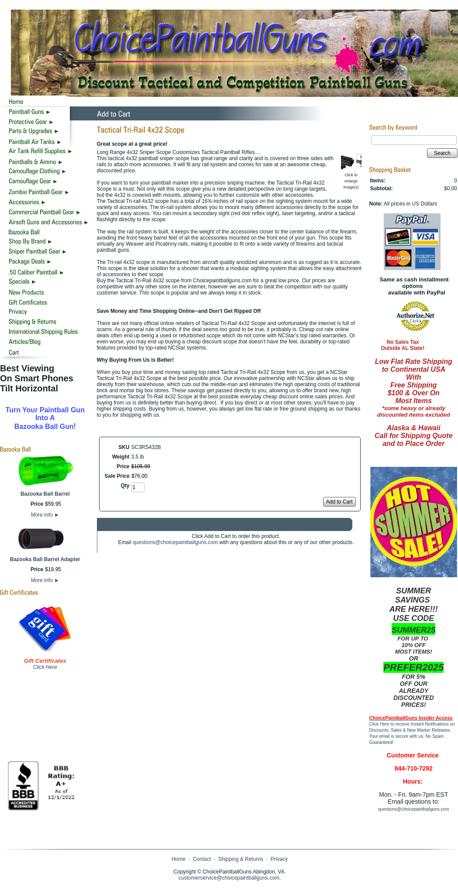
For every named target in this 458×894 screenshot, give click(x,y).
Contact (202, 859)
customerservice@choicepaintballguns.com (229, 878)
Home (179, 859)
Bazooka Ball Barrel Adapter (45, 559)
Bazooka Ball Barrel (45, 494)
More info (45, 515)
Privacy (279, 859)
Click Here (45, 667)
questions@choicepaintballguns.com (175, 542)
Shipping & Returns (240, 859)
